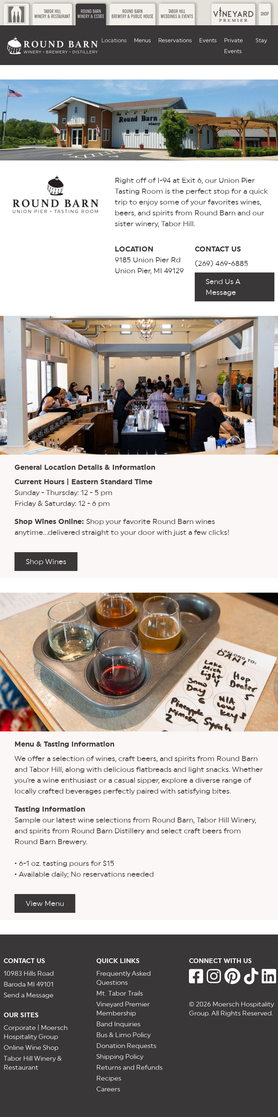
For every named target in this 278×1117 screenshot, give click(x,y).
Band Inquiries (118, 1024)
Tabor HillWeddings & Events (177, 14)
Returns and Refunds (129, 1067)
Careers (108, 1089)
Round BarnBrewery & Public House (132, 14)
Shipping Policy (119, 1056)
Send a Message (29, 995)
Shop (265, 14)
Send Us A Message (223, 287)
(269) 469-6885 (221, 263)
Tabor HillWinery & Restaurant (52, 14)
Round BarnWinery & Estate (90, 14)
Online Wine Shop (31, 1047)
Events (208, 40)
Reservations (175, 40)
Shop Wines (46, 561)
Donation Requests (126, 1045)
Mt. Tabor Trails (119, 993)
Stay (261, 40)
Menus (142, 40)
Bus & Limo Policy (123, 1035)
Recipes (108, 1078)
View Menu (45, 903)
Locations (114, 40)
